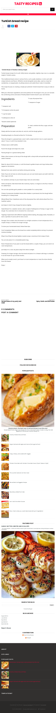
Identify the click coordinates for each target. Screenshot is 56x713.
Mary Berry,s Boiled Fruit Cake (17, 492)
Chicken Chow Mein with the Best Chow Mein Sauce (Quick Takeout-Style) (29, 463)
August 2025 (4, 616)
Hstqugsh (29, 637)
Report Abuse (6, 628)
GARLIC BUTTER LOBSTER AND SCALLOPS (15, 526)
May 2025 (3, 619)
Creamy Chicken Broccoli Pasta (18, 434)
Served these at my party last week (12, 301)
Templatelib (43, 705)
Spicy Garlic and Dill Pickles (44, 300)
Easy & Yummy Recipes (29, 635)
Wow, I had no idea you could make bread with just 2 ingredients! (26, 511)
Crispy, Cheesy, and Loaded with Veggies (20, 454)
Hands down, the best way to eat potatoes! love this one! (28, 428)
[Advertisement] (28, 40)
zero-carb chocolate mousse (17, 501)
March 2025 (3, 624)
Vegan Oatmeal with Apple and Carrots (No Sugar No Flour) (25, 444)
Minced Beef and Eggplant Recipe (18, 482)
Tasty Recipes (28, 3)
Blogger (30, 608)
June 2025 (3, 617)
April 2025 (3, 622)
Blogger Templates (27, 705)
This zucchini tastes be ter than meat (19, 473)
